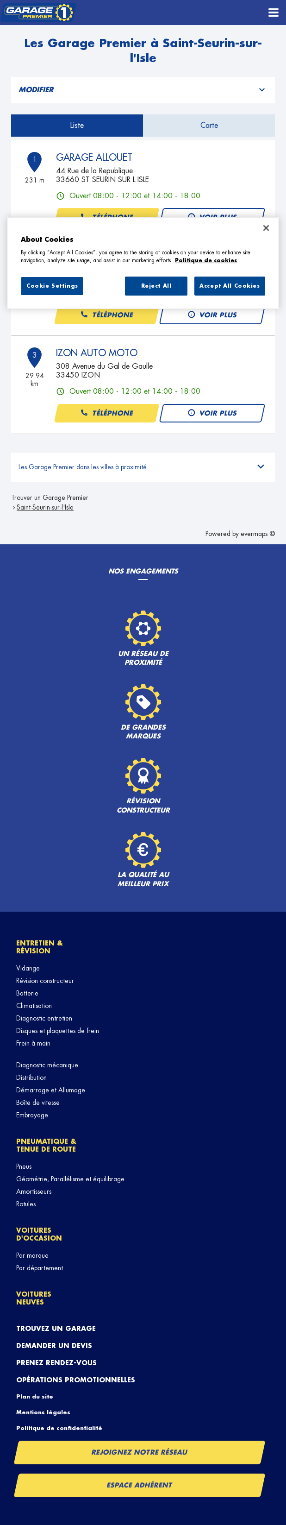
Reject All (156, 286)
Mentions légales (43, 1412)
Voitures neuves (33, 1298)
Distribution (31, 1077)
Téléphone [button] (106, 315)
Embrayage (32, 1115)
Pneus (23, 1166)
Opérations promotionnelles (75, 1380)
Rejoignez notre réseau (139, 1452)
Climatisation (34, 1005)
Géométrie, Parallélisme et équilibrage (70, 1179)
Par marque (32, 1255)
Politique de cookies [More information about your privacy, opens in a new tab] (206, 260)
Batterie (27, 993)
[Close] (266, 228)
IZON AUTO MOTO (96, 353)
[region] (143, 263)
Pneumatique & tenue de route (46, 1145)
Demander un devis (54, 1345)
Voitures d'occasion (39, 1234)
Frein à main (33, 1043)
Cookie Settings (52, 286)
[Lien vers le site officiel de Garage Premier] (38, 12)
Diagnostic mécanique (47, 1065)
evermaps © (258, 533)
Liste (77, 125)
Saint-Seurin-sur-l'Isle (45, 507)
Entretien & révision (39, 947)
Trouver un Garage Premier (49, 497)
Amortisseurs (33, 1191)
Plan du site (34, 1396)
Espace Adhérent (139, 1485)
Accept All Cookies (229, 286)
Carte (209, 125)
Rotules (26, 1204)
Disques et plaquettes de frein (57, 1030)
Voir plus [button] (212, 315)
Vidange (28, 968)
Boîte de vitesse (38, 1102)
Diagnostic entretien (44, 1018)
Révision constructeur (45, 980)
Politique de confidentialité (59, 1428)
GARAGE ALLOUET (94, 157)
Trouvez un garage (56, 1328)
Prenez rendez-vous (56, 1363)
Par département (39, 1268)
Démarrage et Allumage (50, 1090)
